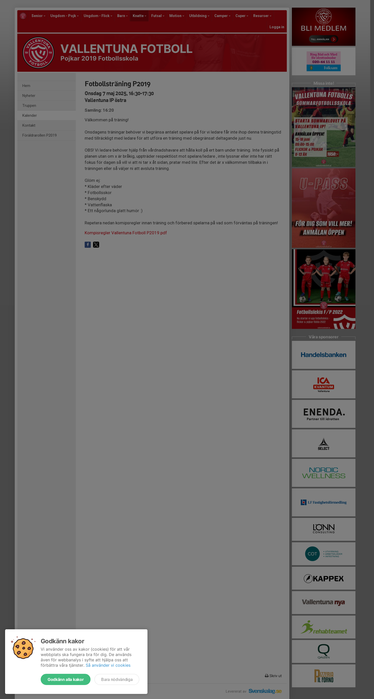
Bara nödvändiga (116, 679)
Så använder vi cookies (108, 665)
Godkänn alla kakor (66, 679)
